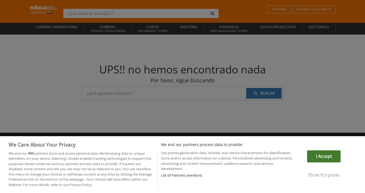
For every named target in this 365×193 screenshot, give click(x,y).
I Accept (324, 160)
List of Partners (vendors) (181, 179)
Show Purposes (324, 179)
